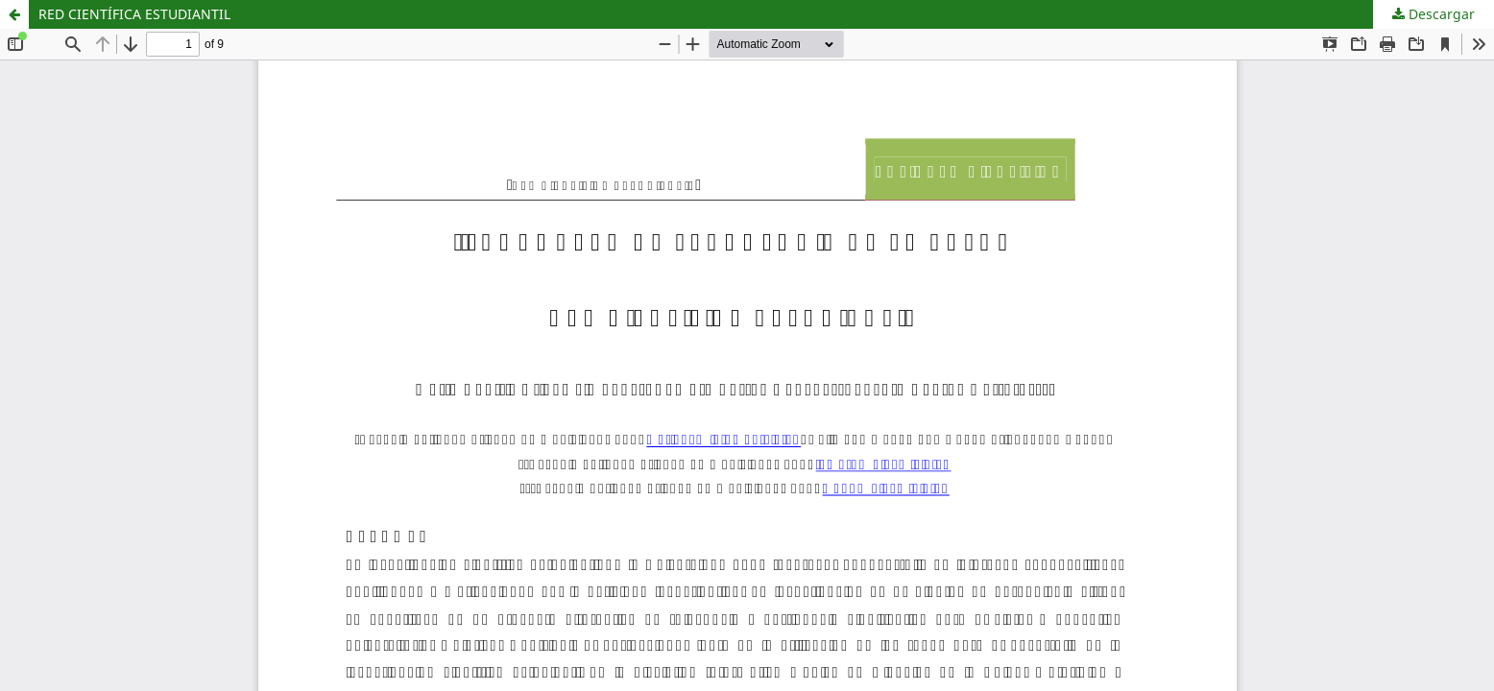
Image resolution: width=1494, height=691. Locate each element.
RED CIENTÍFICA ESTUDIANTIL (134, 14)
